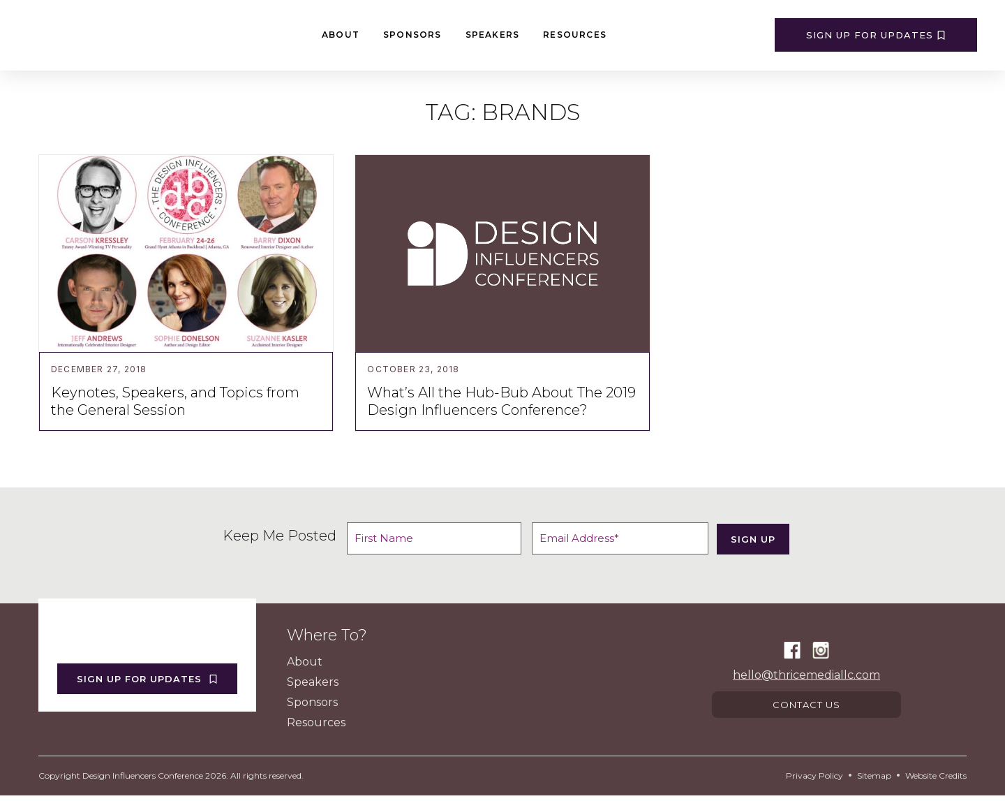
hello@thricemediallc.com (806, 677)
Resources (574, 34)
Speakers (493, 34)
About (340, 34)
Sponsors (412, 34)
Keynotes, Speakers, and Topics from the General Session (175, 401)
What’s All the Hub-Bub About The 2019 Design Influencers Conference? (501, 401)
